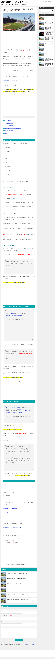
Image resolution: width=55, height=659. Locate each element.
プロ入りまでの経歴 (9, 125)
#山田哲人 (14, 409)
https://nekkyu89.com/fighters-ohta (10, 514)
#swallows (8, 314)
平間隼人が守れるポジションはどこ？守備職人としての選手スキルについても (18, 575)
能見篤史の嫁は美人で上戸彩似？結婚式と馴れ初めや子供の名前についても (18, 591)
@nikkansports (19, 317)
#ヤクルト (8, 409)
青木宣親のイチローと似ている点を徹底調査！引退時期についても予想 (17, 601)
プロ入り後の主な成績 (10, 128)
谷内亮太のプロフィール (9, 123)
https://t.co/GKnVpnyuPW (25, 413)
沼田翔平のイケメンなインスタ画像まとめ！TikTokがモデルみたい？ (17, 586)
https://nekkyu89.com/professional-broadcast (12, 529)
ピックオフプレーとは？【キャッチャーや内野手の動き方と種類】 (49, 51)
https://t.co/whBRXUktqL (11, 317)
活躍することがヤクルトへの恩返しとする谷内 (13, 130)
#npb (11, 414)
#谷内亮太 (12, 316)
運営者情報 (17, 6)
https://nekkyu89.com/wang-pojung (10, 510)
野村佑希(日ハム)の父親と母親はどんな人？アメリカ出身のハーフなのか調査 (49, 56)
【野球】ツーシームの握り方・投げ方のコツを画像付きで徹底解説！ (49, 25)
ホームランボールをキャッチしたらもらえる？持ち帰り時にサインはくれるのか (49, 36)
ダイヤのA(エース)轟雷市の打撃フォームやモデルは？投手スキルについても (49, 46)
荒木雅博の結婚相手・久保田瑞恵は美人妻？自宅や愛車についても (49, 67)
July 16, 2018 (18, 323)
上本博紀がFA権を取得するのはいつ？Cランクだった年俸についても (17, 596)
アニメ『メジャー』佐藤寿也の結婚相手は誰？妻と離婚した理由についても (49, 61)
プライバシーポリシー (9, 6)
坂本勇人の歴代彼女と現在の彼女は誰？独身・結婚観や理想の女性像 (49, 30)
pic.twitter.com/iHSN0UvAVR (18, 414)
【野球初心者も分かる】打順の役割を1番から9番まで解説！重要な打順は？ (49, 20)
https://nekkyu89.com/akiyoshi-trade (10, 82)
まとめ (6, 135)
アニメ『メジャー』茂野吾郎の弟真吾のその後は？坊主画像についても (49, 41)
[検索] (46, 13)
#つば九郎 (19, 411)
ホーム (2, 6)
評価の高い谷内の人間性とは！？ (11, 133)
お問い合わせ (23, 6)
